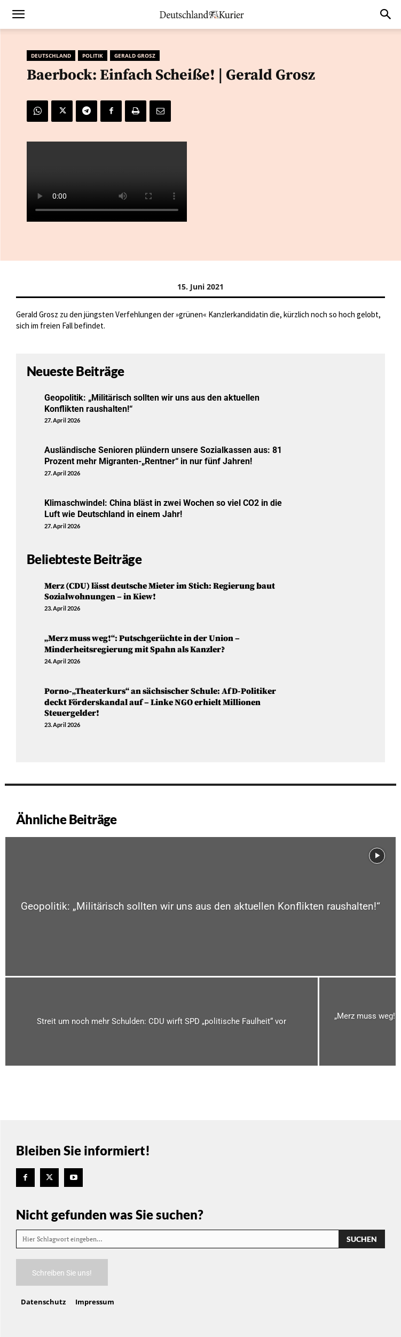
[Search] (362, 1239)
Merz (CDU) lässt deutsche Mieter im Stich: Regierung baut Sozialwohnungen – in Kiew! (159, 592)
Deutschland (51, 55)
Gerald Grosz (135, 55)
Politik (92, 55)
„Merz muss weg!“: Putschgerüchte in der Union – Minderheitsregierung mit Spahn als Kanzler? (142, 644)
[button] (18, 14)
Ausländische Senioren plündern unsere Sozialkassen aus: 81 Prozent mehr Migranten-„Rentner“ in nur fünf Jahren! (163, 455)
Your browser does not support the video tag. (107, 182)
